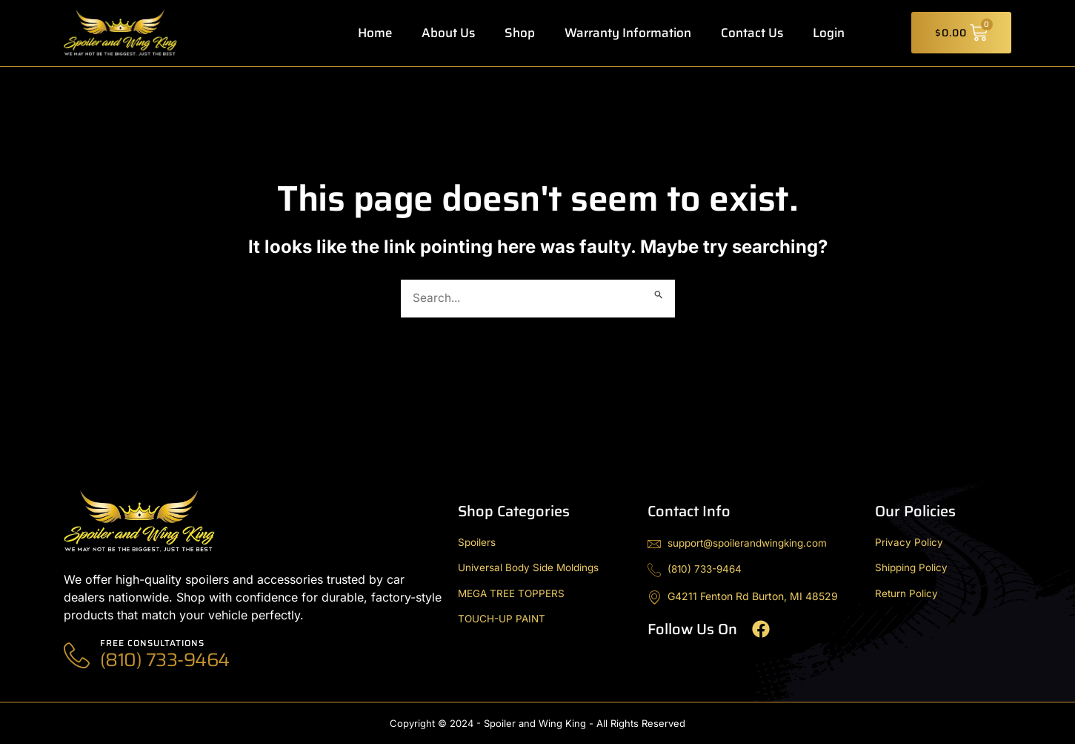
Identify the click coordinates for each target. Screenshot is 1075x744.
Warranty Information (628, 33)
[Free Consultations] (77, 655)
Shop (520, 33)
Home (375, 33)
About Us (448, 33)
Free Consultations (153, 643)
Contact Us (752, 33)
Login (829, 33)
